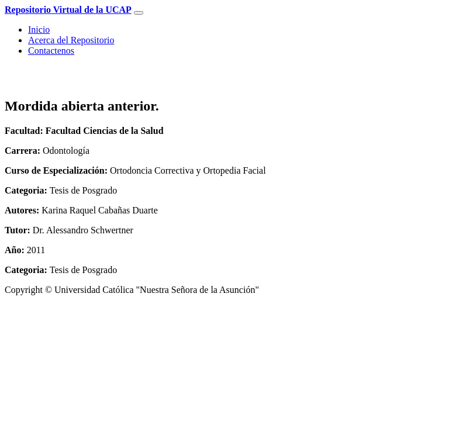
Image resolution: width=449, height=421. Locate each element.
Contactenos (51, 51)
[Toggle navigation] (138, 13)
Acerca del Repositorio (71, 40)
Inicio (39, 29)
